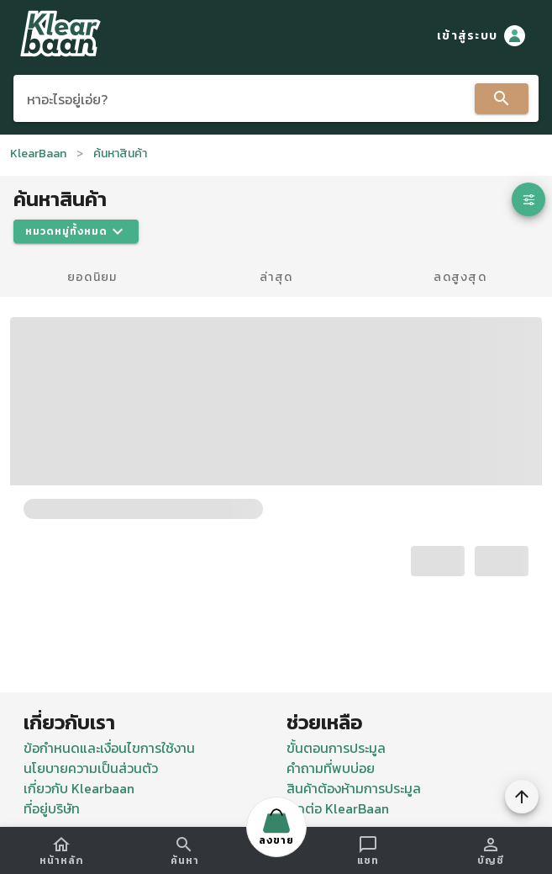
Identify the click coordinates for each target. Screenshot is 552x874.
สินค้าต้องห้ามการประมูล (354, 788)
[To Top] (522, 796)
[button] (528, 199)
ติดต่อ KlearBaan (338, 808)
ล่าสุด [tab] (276, 277)
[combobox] (276, 98)
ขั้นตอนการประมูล (336, 748)
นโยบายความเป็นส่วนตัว (91, 768)
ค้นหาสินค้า (120, 153)
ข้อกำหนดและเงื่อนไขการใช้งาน (109, 748)
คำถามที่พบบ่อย (331, 768)
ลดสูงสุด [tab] (460, 277)
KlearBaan (38, 153)
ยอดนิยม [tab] (92, 277)
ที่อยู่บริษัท (52, 808)
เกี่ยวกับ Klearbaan (79, 788)
